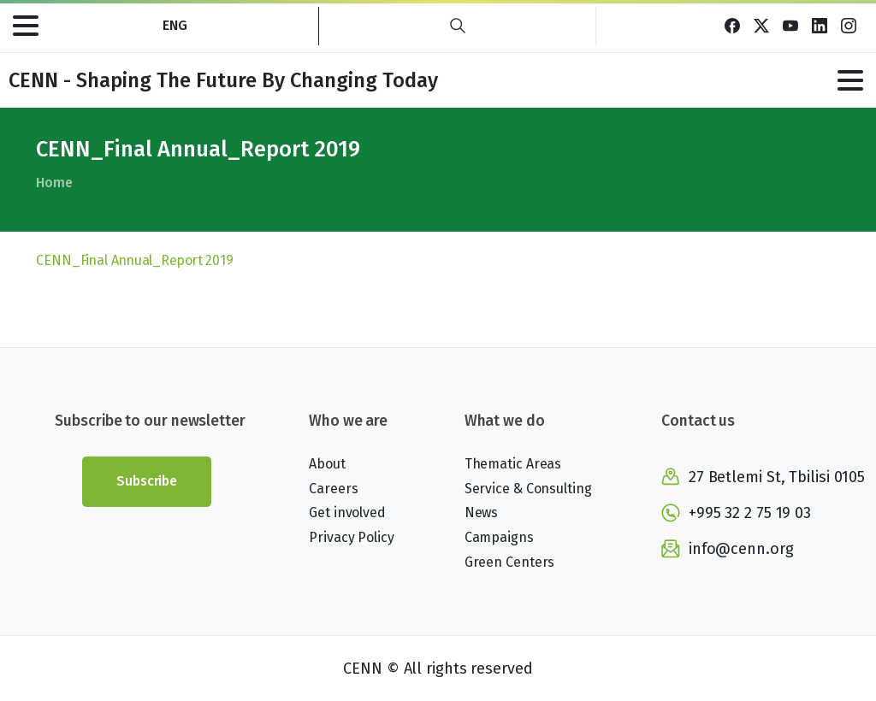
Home (54, 182)
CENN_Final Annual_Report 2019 (135, 260)
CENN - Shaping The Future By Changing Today (223, 80)
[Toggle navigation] (26, 25)
